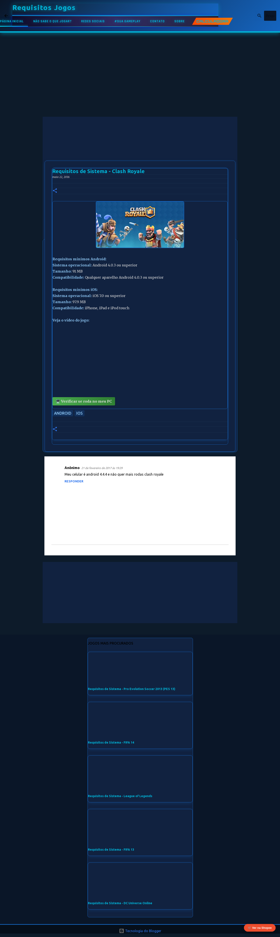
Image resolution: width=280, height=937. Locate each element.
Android (62, 413)
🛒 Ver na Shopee (260, 928)
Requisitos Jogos (44, 7)
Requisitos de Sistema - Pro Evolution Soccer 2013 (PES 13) (131, 689)
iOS (79, 413)
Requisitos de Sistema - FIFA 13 (111, 849)
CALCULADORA (212, 21)
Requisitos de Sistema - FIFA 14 (111, 742)
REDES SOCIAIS (93, 21)
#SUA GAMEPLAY (127, 21)
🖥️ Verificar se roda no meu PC (84, 401)
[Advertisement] (140, 147)
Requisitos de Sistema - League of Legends (120, 796)
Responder (74, 481)
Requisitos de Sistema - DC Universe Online (120, 903)
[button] (55, 191)
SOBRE (179, 21)
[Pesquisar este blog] (253, 15)
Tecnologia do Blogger (140, 931)
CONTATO (157, 21)
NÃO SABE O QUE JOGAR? (52, 21)
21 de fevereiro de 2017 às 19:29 (101, 467)
